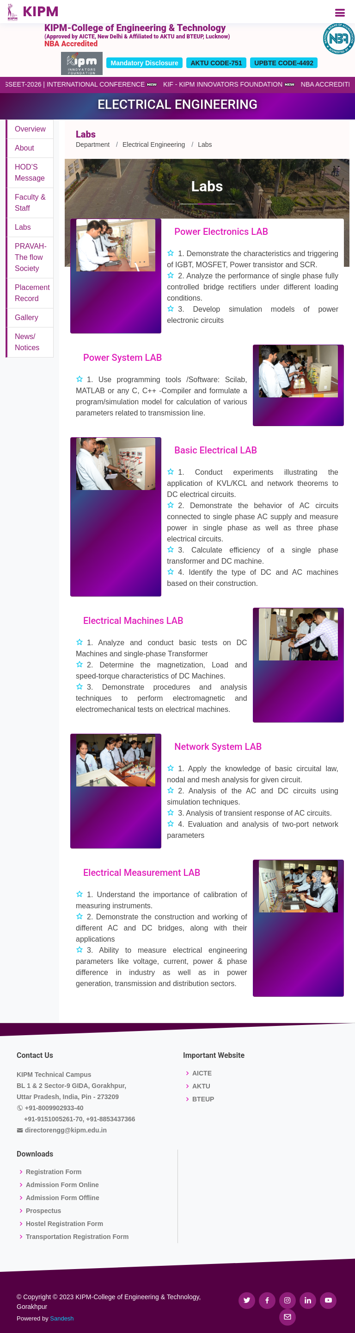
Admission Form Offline (62, 1198)
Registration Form (54, 1172)
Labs (23, 227)
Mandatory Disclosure (144, 63)
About (24, 148)
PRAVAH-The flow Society (31, 257)
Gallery (26, 317)
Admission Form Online (62, 1185)
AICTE (202, 1073)
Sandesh (61, 1318)
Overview (30, 129)
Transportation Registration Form (77, 1236)
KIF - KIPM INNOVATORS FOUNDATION (219, 84)
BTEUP (203, 1099)
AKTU (201, 1086)
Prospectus (43, 1210)
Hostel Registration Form (64, 1223)
